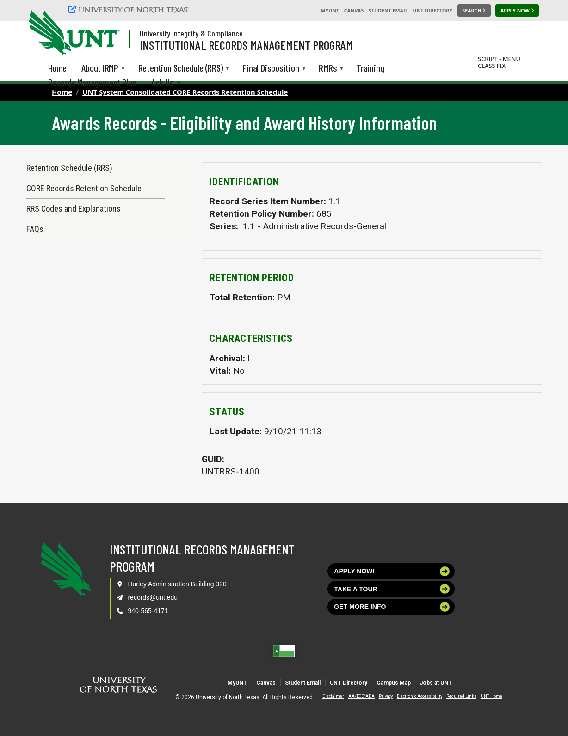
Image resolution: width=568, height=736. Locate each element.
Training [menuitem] (370, 67)
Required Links (453, 696)
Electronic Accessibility (411, 696)
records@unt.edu (153, 597)
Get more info (392, 607)
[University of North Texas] (129, 9)
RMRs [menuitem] (328, 68)
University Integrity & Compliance (191, 33)
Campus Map (420, 682)
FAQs (34, 229)
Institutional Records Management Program (246, 44)
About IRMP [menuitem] (99, 68)
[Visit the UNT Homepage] (105, 33)
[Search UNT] (474, 10)
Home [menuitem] (57, 67)
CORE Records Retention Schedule (84, 188)
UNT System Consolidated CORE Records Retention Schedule (185, 92)
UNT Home (483, 696)
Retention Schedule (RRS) (69, 168)
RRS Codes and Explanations (73, 208)
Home (62, 92)
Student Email (388, 10)
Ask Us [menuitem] (162, 83)
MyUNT (330, 10)
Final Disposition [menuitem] (270, 68)
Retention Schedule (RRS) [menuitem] (180, 68)
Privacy (378, 696)
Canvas (354, 10)
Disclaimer (325, 696)
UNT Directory (432, 10)
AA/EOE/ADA (353, 696)
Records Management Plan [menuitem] (92, 82)
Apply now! (392, 571)
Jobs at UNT (484, 682)
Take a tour (392, 589)
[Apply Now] (517, 10)
